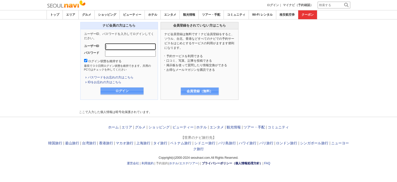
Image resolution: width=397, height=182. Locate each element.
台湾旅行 (89, 143)
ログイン (273, 5)
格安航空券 (287, 14)
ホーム (113, 127)
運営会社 (133, 163)
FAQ (267, 163)
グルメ (86, 14)
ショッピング (107, 14)
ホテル (152, 14)
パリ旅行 (266, 143)
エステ (183, 163)
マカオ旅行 (124, 143)
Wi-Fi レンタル (262, 14)
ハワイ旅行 (247, 143)
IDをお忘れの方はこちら (104, 82)
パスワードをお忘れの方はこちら (110, 77)
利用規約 (148, 163)
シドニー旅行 (204, 143)
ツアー (193, 163)
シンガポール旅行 (314, 143)
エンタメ (170, 14)
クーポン (308, 14)
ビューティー (132, 14)
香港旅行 (106, 143)
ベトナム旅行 (180, 143)
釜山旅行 (72, 143)
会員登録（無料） (200, 91)
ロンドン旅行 (286, 143)
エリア (70, 14)
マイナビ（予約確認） (298, 5)
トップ (54, 14)
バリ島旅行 (227, 143)
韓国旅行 (55, 143)
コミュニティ (236, 14)
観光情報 (189, 14)
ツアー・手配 (211, 14)
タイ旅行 (160, 143)
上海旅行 (143, 143)
